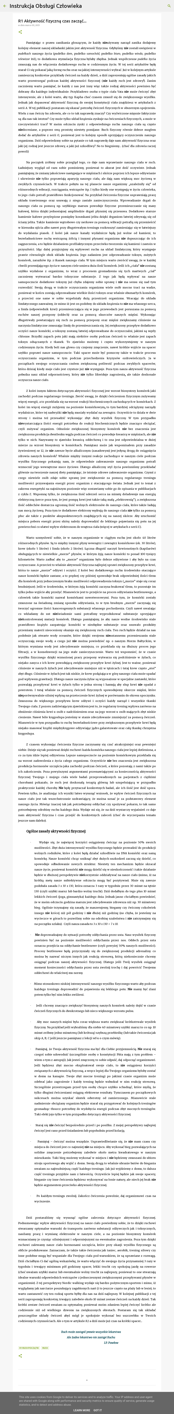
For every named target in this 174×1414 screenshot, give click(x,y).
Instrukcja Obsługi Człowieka (46, 6)
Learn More (81, 1410)
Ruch (45, 1348)
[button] (20, 32)
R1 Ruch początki (29, 1348)
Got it (97, 1410)
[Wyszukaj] (87, 6)
